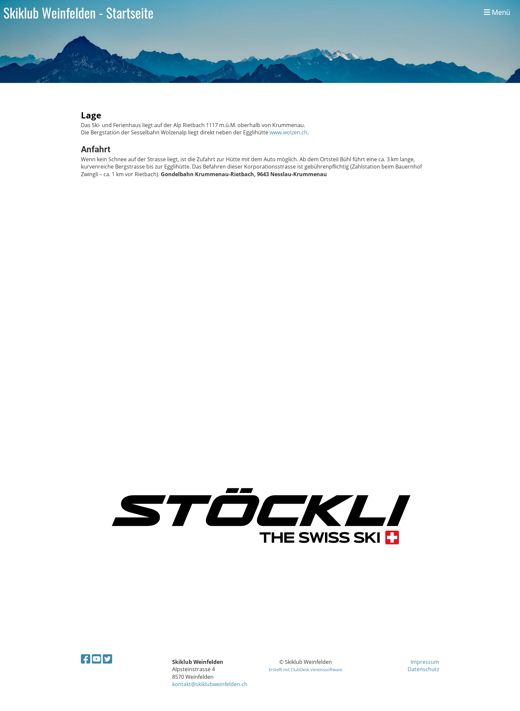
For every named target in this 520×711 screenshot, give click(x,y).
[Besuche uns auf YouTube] (96, 659)
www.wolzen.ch (288, 132)
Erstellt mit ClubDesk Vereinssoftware (305, 670)
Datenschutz (423, 669)
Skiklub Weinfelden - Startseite (78, 12)
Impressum (425, 662)
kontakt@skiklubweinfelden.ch (209, 684)
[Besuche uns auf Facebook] (85, 659)
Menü (497, 12)
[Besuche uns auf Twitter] (107, 659)
